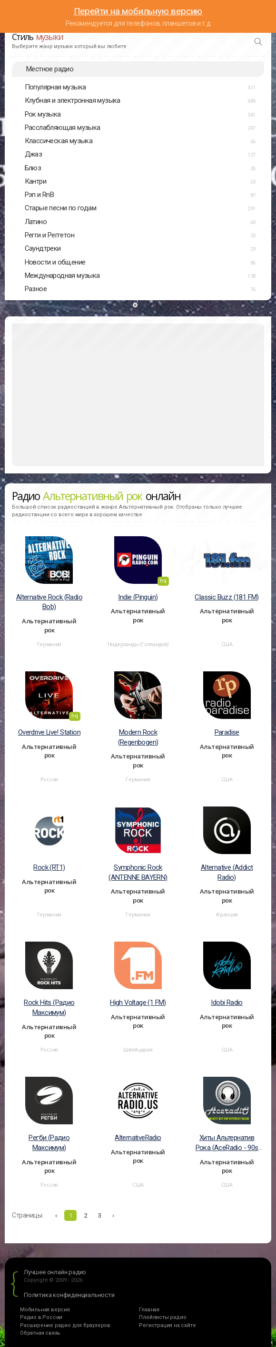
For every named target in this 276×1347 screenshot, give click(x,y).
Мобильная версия (45, 1310)
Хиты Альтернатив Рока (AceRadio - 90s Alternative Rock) (227, 1143)
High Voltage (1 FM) (138, 1002)
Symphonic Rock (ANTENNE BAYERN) (137, 872)
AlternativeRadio (138, 1137)
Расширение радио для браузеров (65, 1325)
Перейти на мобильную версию (138, 11)
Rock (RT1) (49, 867)
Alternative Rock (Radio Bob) (49, 602)
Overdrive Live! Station (49, 732)
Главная (149, 1310)
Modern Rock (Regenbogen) (138, 737)
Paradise (227, 732)
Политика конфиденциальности (69, 1294)
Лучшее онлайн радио (55, 1272)
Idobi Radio (226, 1002)
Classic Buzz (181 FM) (226, 597)
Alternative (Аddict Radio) (227, 872)
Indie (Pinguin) (138, 597)
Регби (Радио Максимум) (49, 1142)
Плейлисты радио (162, 1317)
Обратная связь (40, 1333)
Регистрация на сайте (167, 1325)
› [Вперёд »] (113, 1215)
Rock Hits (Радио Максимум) (49, 1007)
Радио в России (41, 1317)
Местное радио (49, 69)
